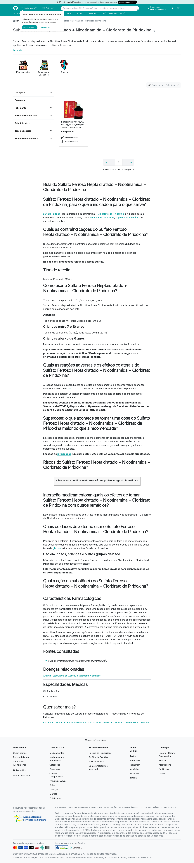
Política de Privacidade (100, 753)
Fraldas (162, 760)
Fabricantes (55, 798)
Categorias (54, 764)
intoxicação (64, 454)
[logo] (15, 8)
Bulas (52, 785)
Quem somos (20, 753)
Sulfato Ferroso (51, 213)
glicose (57, 548)
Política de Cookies (98, 757)
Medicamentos (56, 753)
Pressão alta (80, 13)
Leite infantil (93, 13)
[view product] (73, 110)
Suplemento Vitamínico (89, 675)
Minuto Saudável (21, 775)
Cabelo (162, 773)
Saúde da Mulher (109, 13)
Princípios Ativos (58, 781)
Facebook (135, 760)
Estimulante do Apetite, (64, 675)
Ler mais (17, 50)
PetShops (164, 769)
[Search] (136, 8)
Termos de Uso (96, 761)
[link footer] (62, 847)
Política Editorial (21, 757)
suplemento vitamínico (128, 217)
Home (18, 21)
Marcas (53, 793)
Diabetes (67, 13)
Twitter (133, 756)
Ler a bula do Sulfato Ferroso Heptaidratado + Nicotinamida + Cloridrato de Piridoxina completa (96, 722)
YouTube (134, 769)
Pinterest (134, 773)
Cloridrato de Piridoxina (111, 213)
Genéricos (123, 13)
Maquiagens (165, 764)
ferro (70, 388)
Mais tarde (45, 27)
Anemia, (47, 675)
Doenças (53, 789)
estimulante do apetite (102, 217)
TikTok (133, 777)
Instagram (135, 764)
